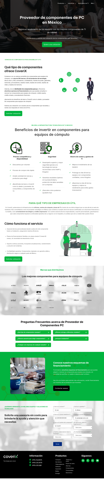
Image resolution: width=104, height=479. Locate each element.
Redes (57, 472)
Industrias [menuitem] (71, 3)
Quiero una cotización (52, 45)
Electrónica (69, 473)
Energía (57, 474)
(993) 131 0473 (37, 463)
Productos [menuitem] (61, 3)
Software (58, 467)
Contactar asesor (61, 389)
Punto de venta (70, 464)
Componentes (70, 469)
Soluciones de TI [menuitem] (83, 3)
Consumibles (69, 471)
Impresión (58, 469)
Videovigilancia (59, 465)
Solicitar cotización (13, 114)
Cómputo (58, 460)
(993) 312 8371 (37, 460)
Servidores (58, 462)
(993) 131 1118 (37, 466)
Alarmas (68, 466)
